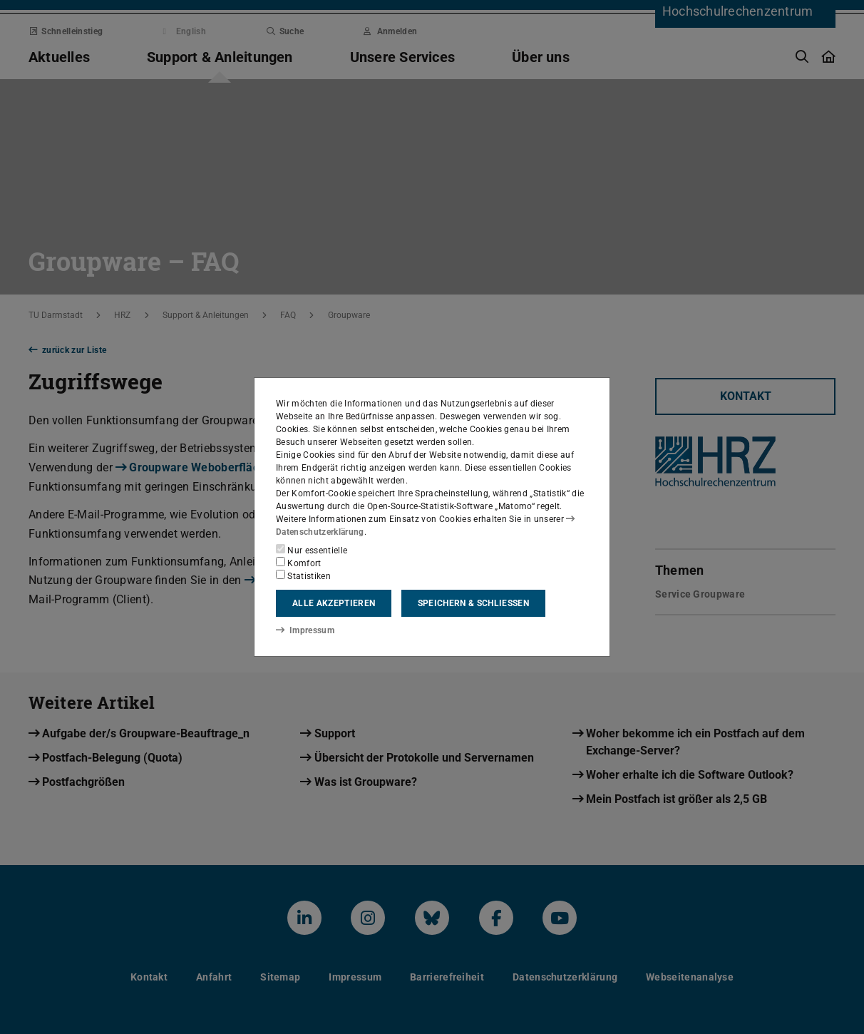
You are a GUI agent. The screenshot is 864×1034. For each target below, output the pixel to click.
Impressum (305, 630)
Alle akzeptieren (333, 603)
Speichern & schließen (473, 603)
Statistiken (303, 575)
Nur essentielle (311, 550)
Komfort (299, 562)
